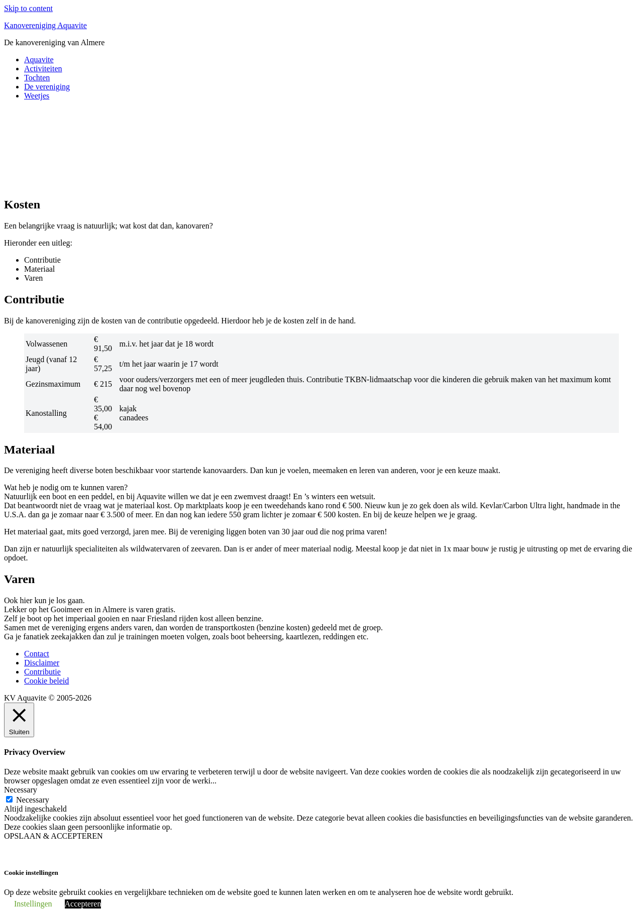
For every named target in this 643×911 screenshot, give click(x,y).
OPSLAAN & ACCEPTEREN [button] (53, 836)
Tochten (37, 77)
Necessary (32, 799)
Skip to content (28, 8)
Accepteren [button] (83, 903)
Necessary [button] (20, 789)
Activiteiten (43, 68)
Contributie (42, 671)
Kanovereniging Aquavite (45, 25)
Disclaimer (41, 662)
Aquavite (39, 59)
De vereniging (47, 86)
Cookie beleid (46, 680)
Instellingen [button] (33, 903)
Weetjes (36, 95)
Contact (36, 653)
